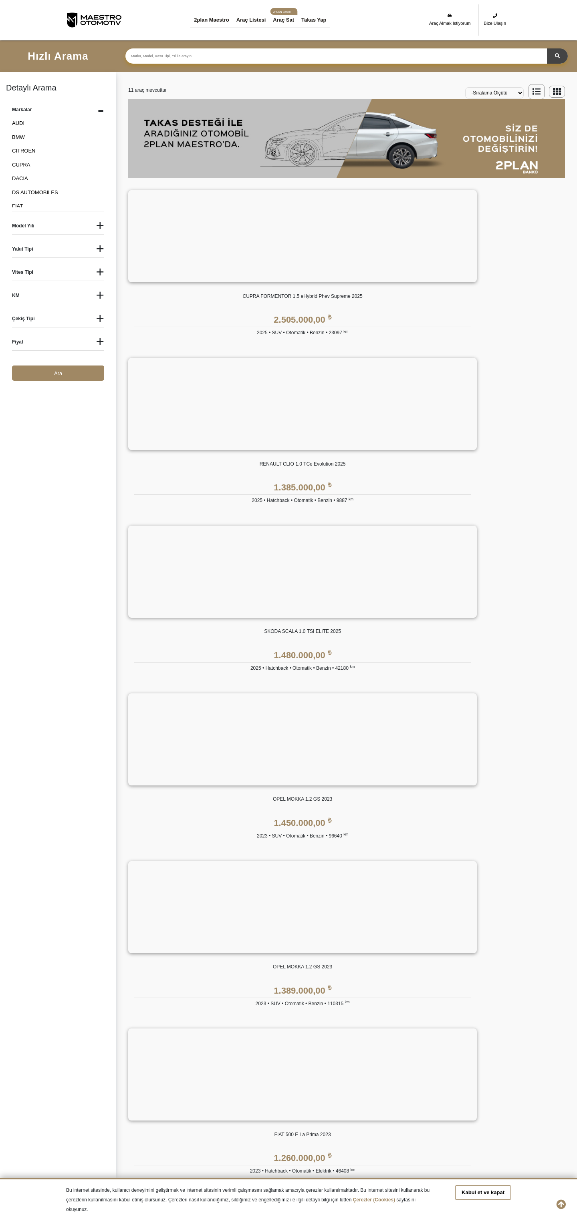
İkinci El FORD (400, 1087)
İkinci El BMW (144, 1087)
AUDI (18, 123)
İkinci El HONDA (475, 1087)
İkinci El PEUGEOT (88, 1116)
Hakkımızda (220, 942)
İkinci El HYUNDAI (87, 1102)
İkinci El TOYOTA (337, 1116)
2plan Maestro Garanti (367, 942)
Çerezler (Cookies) (374, 1200)
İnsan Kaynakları (225, 990)
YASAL (425, 924)
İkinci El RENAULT (149, 1116)
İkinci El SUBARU (267, 1116)
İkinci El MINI (398, 1102)
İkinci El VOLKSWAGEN (411, 1116)
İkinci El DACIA (264, 1087)
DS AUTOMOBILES (35, 192)
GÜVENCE (354, 924)
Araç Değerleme (225, 1022)
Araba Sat (218, 1054)
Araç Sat (290, 20)
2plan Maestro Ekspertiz (369, 958)
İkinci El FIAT (332, 1087)
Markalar (216, 958)
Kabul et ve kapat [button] (483, 1192)
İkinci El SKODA (207, 1116)
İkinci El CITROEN (209, 1087)
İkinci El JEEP (144, 1102)
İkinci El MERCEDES (341, 1102)
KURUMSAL (221, 924)
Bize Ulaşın (495, 19)
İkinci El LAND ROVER (274, 1102)
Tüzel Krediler (281, 958)
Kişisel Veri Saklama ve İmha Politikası (461, 958)
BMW (18, 137)
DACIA (20, 178)
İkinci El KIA (202, 1102)
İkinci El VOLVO (474, 1116)
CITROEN (24, 151)
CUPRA (21, 165)
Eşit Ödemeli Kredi (287, 942)
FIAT (17, 206)
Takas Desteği (222, 1038)
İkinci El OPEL (472, 1102)
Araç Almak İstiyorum (449, 19)
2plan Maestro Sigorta (366, 974)
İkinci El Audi (81, 1087)
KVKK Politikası (435, 942)
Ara (58, 373)
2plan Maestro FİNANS (293, 924)
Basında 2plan (223, 974)
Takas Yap (321, 20)
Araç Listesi (258, 20)
